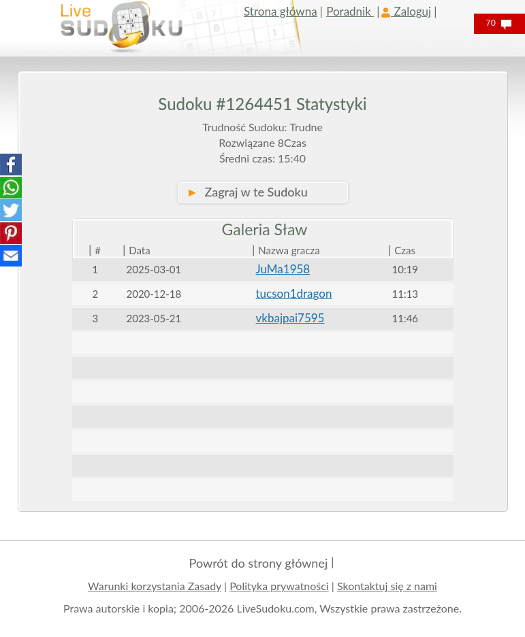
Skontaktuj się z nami (387, 585)
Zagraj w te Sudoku (247, 191)
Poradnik (350, 11)
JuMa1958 (283, 269)
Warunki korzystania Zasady (154, 585)
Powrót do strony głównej (258, 562)
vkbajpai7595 (290, 318)
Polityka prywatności (279, 585)
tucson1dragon (294, 293)
